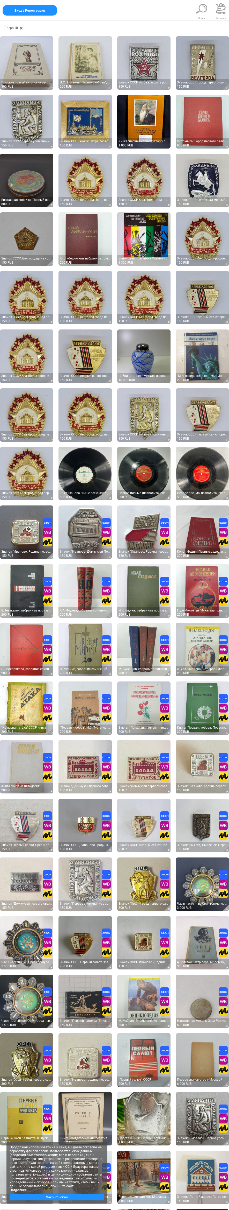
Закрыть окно (57, 1197)
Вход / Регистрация (29, 10)
